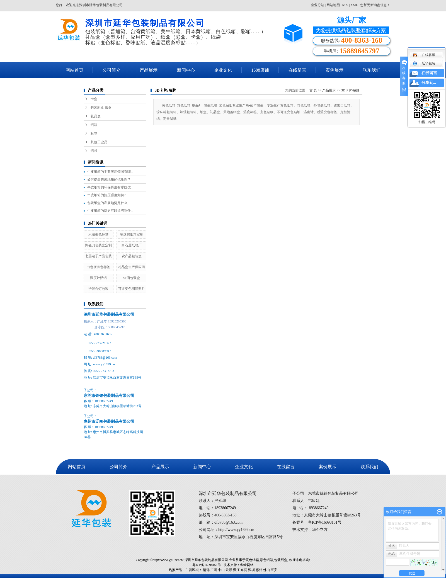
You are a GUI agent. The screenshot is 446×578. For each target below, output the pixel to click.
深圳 (251, 570)
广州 (213, 570)
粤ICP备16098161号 (206, 565)
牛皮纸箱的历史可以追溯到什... (110, 211)
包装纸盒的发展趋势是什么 (107, 203)
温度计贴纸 (98, 278)
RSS (345, 5)
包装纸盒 (280, 560)
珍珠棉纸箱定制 (131, 234)
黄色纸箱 (252, 560)
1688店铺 (260, 70)
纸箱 (94, 125)
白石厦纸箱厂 (132, 245)
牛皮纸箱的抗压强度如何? (106, 195)
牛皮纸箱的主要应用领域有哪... (110, 172)
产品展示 (148, 70)
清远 (206, 570)
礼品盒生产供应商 (131, 267)
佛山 (266, 570)
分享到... (428, 83)
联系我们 (371, 70)
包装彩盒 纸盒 (101, 108)
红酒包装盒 (131, 278)
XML (354, 5)
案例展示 (334, 70)
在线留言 (297, 70)
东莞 (244, 570)
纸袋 (94, 151)
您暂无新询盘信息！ (375, 5)
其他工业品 (99, 142)
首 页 (313, 90)
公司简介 (111, 70)
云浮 (229, 570)
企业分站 (317, 5)
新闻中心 (186, 70)
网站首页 (74, 70)
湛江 (236, 570)
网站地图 (333, 5)
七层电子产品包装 (98, 256)
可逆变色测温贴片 (131, 289)
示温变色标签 (98, 234)
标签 (94, 133)
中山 (221, 570)
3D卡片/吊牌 (350, 90)
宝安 (274, 570)
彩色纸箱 (266, 560)
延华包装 (424, 63)
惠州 (259, 570)
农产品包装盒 (132, 256)
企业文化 (223, 70)
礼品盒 (96, 116)
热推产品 (175, 570)
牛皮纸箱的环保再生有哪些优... (110, 187)
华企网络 (247, 565)
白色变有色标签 (98, 267)
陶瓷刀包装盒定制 (98, 245)
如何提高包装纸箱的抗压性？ (109, 179)
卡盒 (94, 99)
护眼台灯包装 (98, 289)
